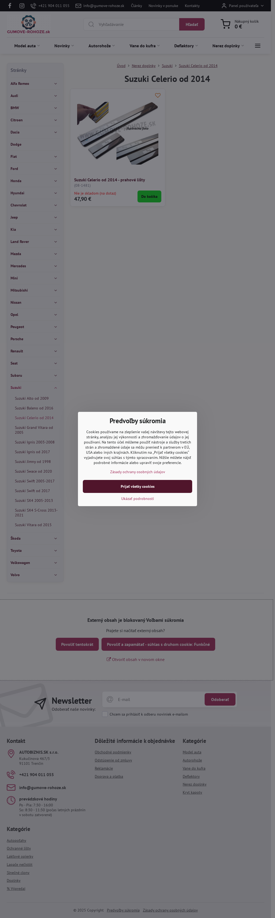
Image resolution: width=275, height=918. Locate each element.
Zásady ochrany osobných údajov (137, 471)
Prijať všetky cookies (138, 486)
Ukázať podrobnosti (137, 498)
